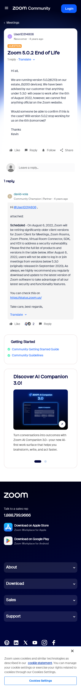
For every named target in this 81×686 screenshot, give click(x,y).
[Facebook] (53, 642)
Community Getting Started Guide (35, 349)
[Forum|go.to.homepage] (32, 9)
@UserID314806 (25, 207)
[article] (41, 259)
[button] (6, 8)
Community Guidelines (27, 355)
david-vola (21, 194)
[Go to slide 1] (38, 462)
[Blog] (7, 642)
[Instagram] (44, 642)
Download (15, 583)
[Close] (72, 651)
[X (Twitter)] (25, 642)
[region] (40, 666)
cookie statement (40, 663)
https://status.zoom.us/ (26, 298)
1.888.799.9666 (17, 515)
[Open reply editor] (40, 168)
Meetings (12, 23)
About (11, 567)
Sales (11, 600)
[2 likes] (29, 324)
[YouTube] (35, 642)
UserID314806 (24, 34)
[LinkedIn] (16, 642)
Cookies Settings (40, 681)
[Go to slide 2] (46, 462)
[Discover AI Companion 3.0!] (40, 414)
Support (13, 616)
